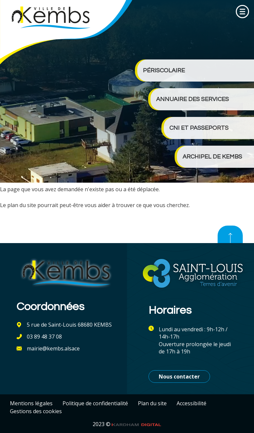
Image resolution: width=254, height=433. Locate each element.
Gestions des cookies (36, 411)
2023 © (127, 424)
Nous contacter (179, 376)
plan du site (21, 205)
